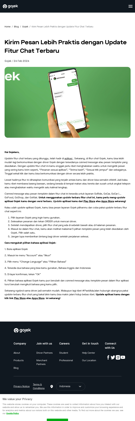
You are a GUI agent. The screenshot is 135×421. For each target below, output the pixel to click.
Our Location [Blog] (89, 360)
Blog (16, 27)
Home (8, 27)
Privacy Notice (22, 386)
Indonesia (70, 386)
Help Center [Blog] (88, 352)
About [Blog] (17, 352)
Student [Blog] (63, 352)
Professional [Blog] (66, 360)
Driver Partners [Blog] (44, 352)
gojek (25, 27)
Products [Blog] (19, 360)
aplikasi (68, 158)
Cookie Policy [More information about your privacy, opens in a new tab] (12, 415)
